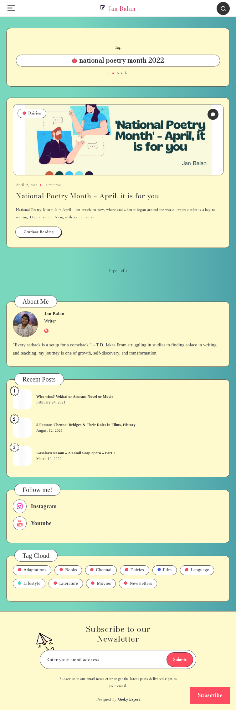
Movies (101, 583)
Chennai (100, 570)
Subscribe (210, 695)
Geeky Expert (129, 699)
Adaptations (32, 570)
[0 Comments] (213, 114)
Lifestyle (29, 583)
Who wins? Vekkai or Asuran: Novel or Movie (74, 396)
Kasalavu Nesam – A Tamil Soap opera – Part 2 (75, 453)
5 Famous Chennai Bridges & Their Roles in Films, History (86, 425)
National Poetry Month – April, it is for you (87, 195)
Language (197, 570)
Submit (180, 659)
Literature (66, 583)
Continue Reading (38, 231)
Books (68, 570)
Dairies (32, 113)
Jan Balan (54, 314)
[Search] (223, 8)
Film (164, 570)
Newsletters (138, 583)
